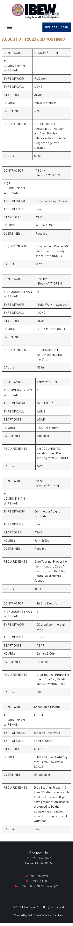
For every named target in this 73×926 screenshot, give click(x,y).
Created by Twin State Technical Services (38, 915)
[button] (9, 27)
